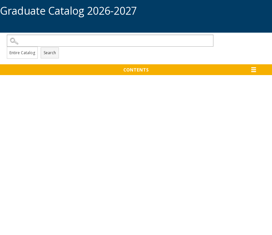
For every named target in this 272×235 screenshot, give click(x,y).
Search (50, 52)
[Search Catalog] (110, 41)
